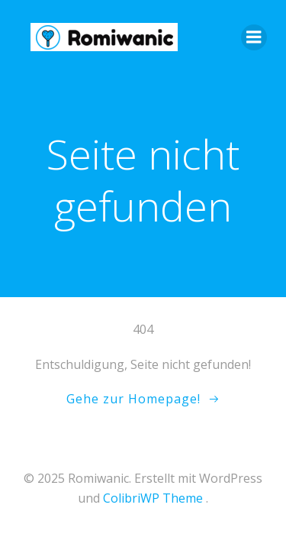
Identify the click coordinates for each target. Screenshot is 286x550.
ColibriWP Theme (153, 498)
